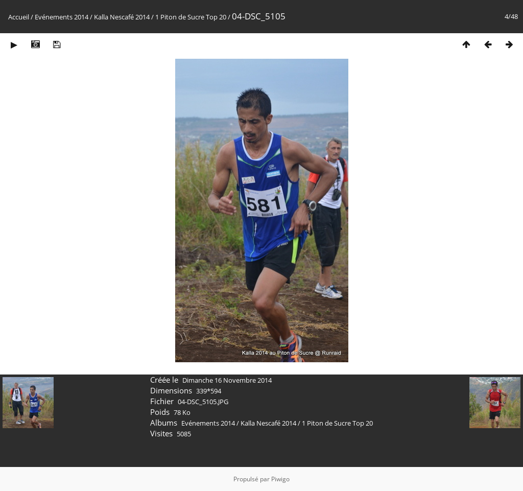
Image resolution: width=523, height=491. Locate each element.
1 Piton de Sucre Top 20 (190, 16)
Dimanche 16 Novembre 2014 (227, 380)
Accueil (18, 16)
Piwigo (280, 479)
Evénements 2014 (61, 16)
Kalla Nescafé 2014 (122, 16)
